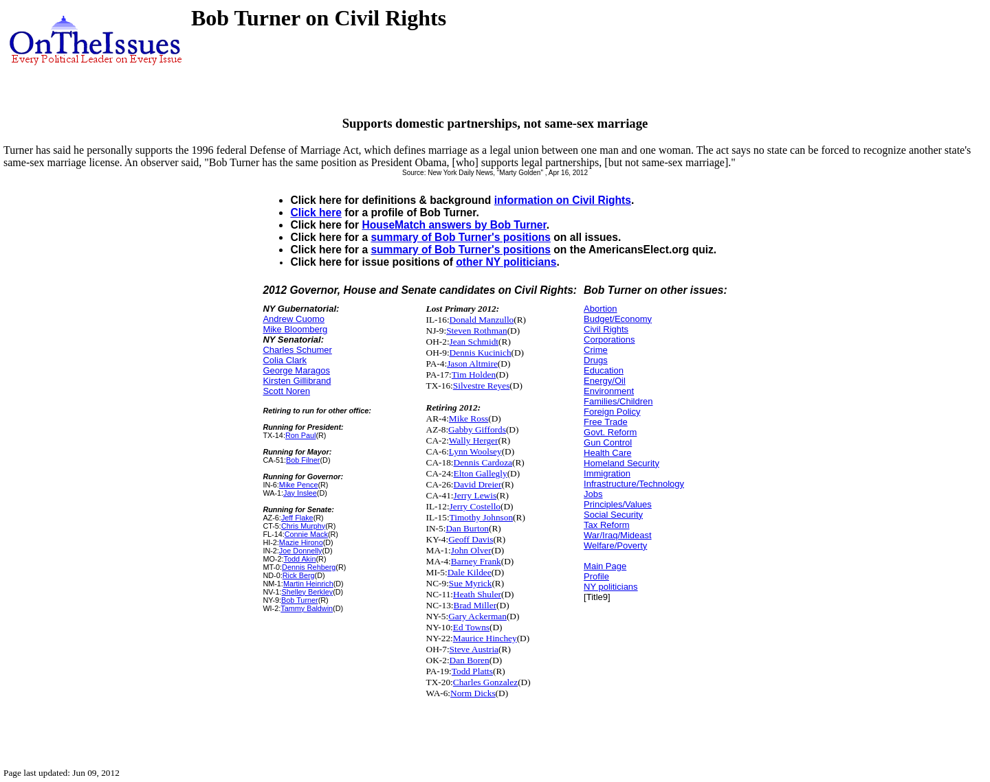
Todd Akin (299, 559)
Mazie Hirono (301, 542)
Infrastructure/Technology (634, 484)
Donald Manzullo (482, 319)
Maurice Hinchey (485, 638)
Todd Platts (472, 671)
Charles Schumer (297, 350)
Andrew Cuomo (293, 319)
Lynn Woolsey (475, 451)
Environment (609, 391)
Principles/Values (618, 504)
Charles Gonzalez (485, 682)
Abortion (600, 308)
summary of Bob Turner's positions (461, 237)
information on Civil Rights (562, 200)
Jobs (593, 494)
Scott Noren (286, 391)
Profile (596, 576)
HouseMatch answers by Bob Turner (454, 225)
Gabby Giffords (477, 429)
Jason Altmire (472, 363)
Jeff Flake (297, 518)
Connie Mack (306, 534)
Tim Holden (474, 374)
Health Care (607, 453)
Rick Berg (299, 575)
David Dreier (478, 484)
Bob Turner (299, 600)
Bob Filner (303, 460)
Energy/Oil (605, 381)
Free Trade (606, 422)
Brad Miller (475, 605)
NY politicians (611, 587)
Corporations (609, 339)
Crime (596, 350)
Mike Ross (468, 418)
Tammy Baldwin (306, 608)
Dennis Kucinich (481, 352)
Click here (316, 212)
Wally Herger (473, 440)
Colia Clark (285, 360)
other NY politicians (506, 262)
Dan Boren (470, 660)
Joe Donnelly (300, 551)
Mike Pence (298, 485)
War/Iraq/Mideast (618, 535)
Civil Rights (606, 329)
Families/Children (618, 401)
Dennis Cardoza (483, 462)
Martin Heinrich (308, 583)
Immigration (607, 473)
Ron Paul (300, 435)
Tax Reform (606, 525)
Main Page (605, 566)
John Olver (471, 550)
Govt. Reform (610, 432)
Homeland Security (621, 463)
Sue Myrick (470, 583)
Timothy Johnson (481, 517)
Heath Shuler (477, 594)
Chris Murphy (303, 526)
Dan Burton (467, 528)
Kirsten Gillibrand (297, 381)
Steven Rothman (476, 330)
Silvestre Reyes (481, 385)
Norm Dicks (473, 693)
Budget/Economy (618, 319)
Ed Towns (471, 627)
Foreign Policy (612, 411)
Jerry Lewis (475, 495)
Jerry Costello (475, 506)
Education (604, 370)
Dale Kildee (470, 572)
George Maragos (296, 370)
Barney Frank (476, 561)
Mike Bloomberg (295, 329)
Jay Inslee (300, 493)
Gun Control (608, 442)
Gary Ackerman (477, 616)
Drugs (596, 360)
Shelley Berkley (307, 592)
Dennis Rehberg (309, 567)
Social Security (613, 514)
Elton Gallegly (480, 473)
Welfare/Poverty (615, 545)
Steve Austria (474, 649)
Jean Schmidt (474, 341)
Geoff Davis (470, 539)
